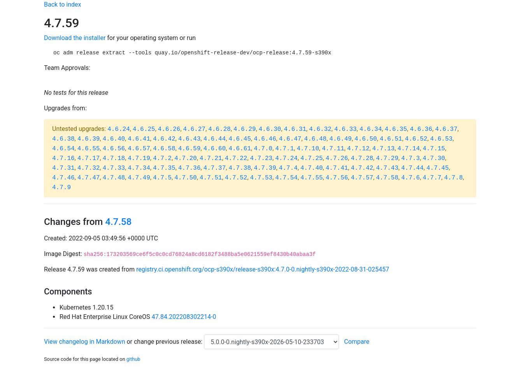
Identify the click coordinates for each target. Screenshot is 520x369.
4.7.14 (408, 148)
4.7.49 (139, 177)
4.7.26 (336, 158)
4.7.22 (236, 158)
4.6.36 (421, 129)
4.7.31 (63, 168)
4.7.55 (311, 177)
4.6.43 (189, 139)
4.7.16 (63, 158)
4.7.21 (211, 158)
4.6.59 (189, 148)
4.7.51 (211, 177)
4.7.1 (284, 148)
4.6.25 (144, 129)
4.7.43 (387, 168)
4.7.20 (185, 158)
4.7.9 (61, 187)
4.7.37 (214, 168)
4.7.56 (336, 177)
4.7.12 (358, 148)
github (133, 359)
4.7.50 (185, 177)
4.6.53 (441, 139)
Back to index (62, 4)
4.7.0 (263, 148)
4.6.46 (265, 139)
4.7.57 (362, 177)
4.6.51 (391, 139)
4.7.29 (387, 158)
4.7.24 (286, 158)
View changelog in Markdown (84, 341)
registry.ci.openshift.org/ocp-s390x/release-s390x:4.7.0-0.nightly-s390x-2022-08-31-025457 (262, 269)
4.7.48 (113, 177)
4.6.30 (270, 129)
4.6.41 (139, 139)
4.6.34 (370, 129)
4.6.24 (118, 129)
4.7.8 (453, 177)
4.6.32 (320, 129)
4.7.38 (239, 168)
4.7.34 (139, 168)
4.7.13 (383, 148)
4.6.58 (164, 148)
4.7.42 (362, 168)
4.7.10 (308, 148)
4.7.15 (434, 148)
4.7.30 (434, 158)
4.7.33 (113, 168)
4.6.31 (295, 129)
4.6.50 (366, 139)
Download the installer (74, 38)
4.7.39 (265, 168)
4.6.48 (315, 139)
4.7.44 (412, 168)
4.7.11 (333, 148)
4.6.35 (396, 129)
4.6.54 (63, 148)
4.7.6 (410, 177)
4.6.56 (113, 148)
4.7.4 (288, 168)
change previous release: (169, 341)
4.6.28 (219, 129)
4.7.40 (311, 168)
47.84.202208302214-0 (184, 316)
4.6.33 (345, 129)
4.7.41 (336, 168)
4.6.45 (239, 139)
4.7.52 (236, 177)
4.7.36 (189, 168)
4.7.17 (88, 158)
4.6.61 (239, 148)
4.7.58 (387, 177)
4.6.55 (88, 148)
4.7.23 (261, 158)
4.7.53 (261, 177)
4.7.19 (139, 158)
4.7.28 (362, 158)
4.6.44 (214, 139)
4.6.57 (139, 148)
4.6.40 (113, 139)
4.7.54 (286, 177)
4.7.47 (88, 177)
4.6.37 (446, 129)
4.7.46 (63, 177)
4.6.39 (88, 139)
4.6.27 (194, 129)
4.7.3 (410, 158)
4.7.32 (88, 168)
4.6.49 (340, 139)
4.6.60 (214, 148)
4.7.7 (432, 177)
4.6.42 (164, 139)
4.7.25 (311, 158)
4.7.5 (162, 177)
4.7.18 (113, 158)
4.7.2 (162, 158)
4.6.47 (290, 139)
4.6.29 (245, 129)
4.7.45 (437, 168)
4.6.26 (169, 129)
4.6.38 (63, 139)
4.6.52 (416, 139)
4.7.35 (164, 168)
